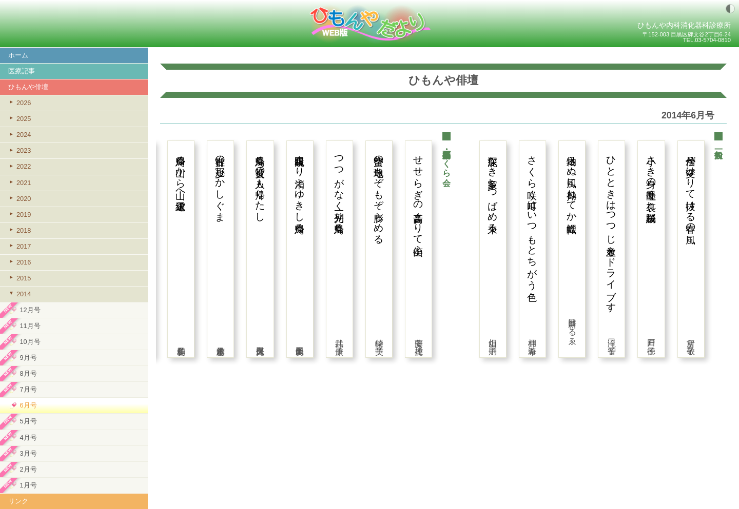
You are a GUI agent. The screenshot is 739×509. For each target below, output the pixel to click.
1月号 (28, 485)
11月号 (30, 326)
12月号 (30, 310)
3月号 (28, 453)
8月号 (28, 373)
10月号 (30, 341)
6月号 (28, 405)
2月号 (28, 469)
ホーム (18, 55)
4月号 (28, 437)
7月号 (28, 389)
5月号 (28, 421)
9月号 (28, 357)
